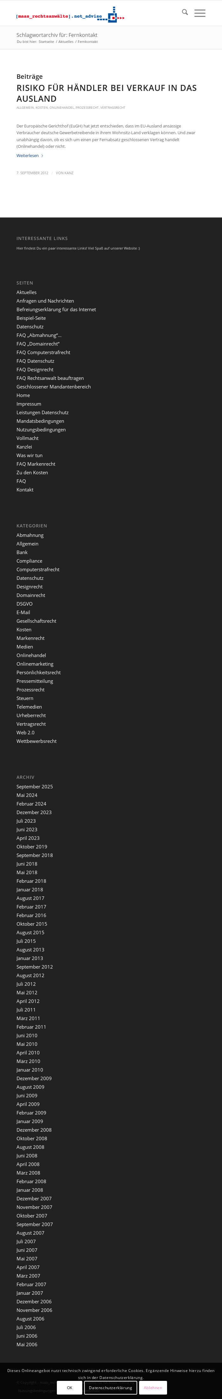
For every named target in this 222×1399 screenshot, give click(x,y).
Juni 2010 (27, 1035)
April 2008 (28, 1164)
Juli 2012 (26, 984)
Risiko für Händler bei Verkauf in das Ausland (107, 93)
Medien (25, 646)
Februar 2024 (31, 803)
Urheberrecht (31, 715)
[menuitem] (182, 13)
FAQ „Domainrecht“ (38, 343)
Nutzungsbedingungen (41, 429)
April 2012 (28, 1001)
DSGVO (25, 603)
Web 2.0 (26, 732)
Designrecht (30, 586)
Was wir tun (30, 455)
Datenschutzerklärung (110, 1387)
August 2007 (30, 1233)
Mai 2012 (27, 992)
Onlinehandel (62, 107)
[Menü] (196, 13)
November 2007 (34, 1207)
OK (69, 1387)
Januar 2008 (30, 1190)
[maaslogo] (92, 13)
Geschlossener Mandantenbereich (54, 386)
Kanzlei (24, 446)
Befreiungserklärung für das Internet (56, 309)
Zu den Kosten (32, 472)
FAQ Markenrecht (36, 464)
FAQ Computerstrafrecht (43, 352)
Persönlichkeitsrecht (39, 672)
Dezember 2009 (34, 1078)
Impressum (29, 404)
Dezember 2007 (34, 1198)
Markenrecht (30, 638)
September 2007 (35, 1224)
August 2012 (30, 975)
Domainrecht (31, 595)
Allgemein (25, 107)
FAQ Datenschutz (35, 361)
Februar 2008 (31, 1181)
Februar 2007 (31, 1284)
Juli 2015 (26, 941)
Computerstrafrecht (38, 569)
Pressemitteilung (35, 681)
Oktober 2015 (32, 924)
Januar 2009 (30, 1121)
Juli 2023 (26, 821)
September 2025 (35, 786)
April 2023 (28, 838)
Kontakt (25, 489)
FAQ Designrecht (35, 369)
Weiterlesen (30, 155)
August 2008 (30, 1147)
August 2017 (30, 898)
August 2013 (30, 949)
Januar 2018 (30, 889)
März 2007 (28, 1275)
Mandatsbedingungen (40, 421)
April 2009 (28, 1104)
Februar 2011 (31, 1027)
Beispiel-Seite (31, 318)
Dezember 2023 (34, 812)
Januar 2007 (30, 1293)
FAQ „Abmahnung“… (39, 335)
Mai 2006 (27, 1344)
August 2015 (30, 932)
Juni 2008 (27, 1155)
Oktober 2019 (32, 846)
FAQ (21, 481)
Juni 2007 (27, 1250)
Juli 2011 (26, 1009)
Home (23, 395)
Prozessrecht (87, 107)
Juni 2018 (27, 864)
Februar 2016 (31, 915)
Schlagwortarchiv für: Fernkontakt (57, 34)
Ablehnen (153, 1387)
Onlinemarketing (35, 664)
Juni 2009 (27, 1095)
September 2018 (35, 855)
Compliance (29, 561)
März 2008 (28, 1172)
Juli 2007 (26, 1241)
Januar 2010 (30, 1069)
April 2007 (28, 1267)
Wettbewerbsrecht (37, 741)
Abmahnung (30, 535)
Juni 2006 (27, 1336)
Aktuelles (27, 292)
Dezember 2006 (34, 1301)
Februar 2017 (31, 906)
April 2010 (28, 1052)
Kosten (42, 107)
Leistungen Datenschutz (43, 412)
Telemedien (29, 706)
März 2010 (28, 1061)
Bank (22, 552)
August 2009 (30, 1087)
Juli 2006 (26, 1327)
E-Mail (23, 612)
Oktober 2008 (32, 1138)
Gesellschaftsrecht (36, 621)
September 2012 (35, 967)
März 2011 (28, 1018)
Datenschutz (30, 326)
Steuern (25, 698)
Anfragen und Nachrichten (45, 301)
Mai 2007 (27, 1258)
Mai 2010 (27, 1044)
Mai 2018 (27, 872)
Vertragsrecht (112, 107)
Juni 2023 (27, 829)
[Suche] (182, 13)
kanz (68, 173)
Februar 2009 (31, 1112)
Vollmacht (27, 438)
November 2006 (34, 1310)
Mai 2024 (27, 795)
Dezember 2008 (34, 1130)
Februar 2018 (31, 881)
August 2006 (30, 1318)
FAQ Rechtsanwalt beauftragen (50, 378)
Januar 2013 (30, 958)
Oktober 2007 (32, 1215)
